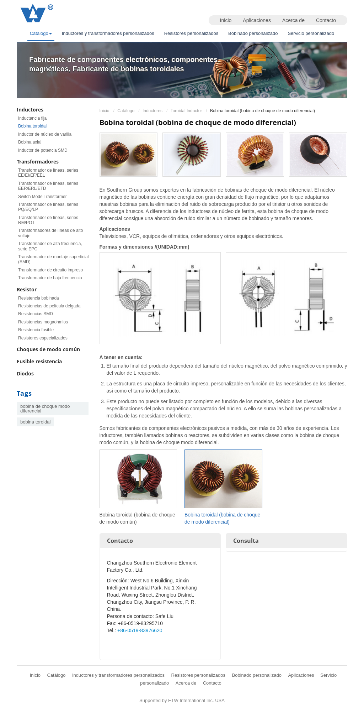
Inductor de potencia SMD (43, 150)
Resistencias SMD (35, 313)
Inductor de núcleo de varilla (44, 134)
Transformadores (38, 161)
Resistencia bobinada (38, 298)
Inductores (152, 110)
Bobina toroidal (32, 126)
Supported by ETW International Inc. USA (182, 700)
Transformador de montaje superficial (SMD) (53, 259)
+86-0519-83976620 (139, 630)
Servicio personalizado (311, 33)
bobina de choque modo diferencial (45, 409)
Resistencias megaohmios (43, 321)
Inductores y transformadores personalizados (108, 33)
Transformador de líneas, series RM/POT (48, 220)
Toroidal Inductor (186, 110)
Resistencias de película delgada (49, 305)
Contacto (326, 20)
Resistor (27, 289)
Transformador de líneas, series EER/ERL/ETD (48, 186)
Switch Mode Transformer (42, 196)
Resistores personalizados (191, 33)
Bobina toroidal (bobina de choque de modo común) (137, 518)
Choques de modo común (48, 349)
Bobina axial (29, 142)
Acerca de (293, 20)
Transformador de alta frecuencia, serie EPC (50, 246)
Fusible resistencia (39, 361)
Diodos (25, 373)
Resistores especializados (43, 338)
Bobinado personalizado (253, 33)
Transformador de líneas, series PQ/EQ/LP (48, 207)
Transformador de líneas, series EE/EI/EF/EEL (48, 173)
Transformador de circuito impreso (50, 269)
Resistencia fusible (36, 329)
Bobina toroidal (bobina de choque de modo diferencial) (222, 518)
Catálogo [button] (41, 33)
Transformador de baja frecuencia (50, 277)
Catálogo (125, 110)
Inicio (226, 20)
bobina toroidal (35, 422)
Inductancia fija (32, 118)
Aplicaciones (257, 20)
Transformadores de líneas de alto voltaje (50, 233)
